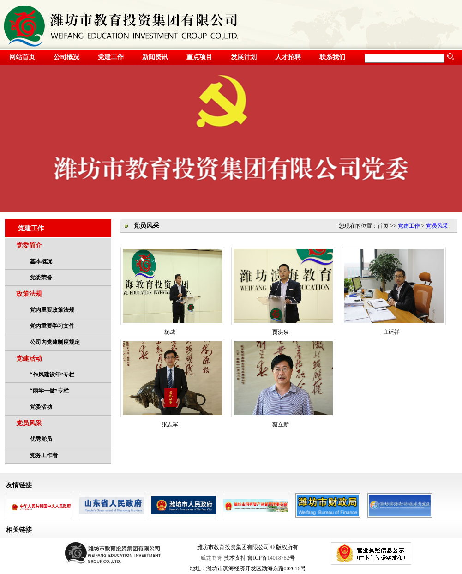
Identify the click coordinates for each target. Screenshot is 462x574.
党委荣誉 (41, 277)
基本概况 (41, 261)
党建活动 (29, 358)
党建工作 (111, 57)
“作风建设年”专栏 (52, 374)
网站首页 (22, 57)
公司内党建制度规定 (55, 342)
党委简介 (29, 245)
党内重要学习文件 (52, 326)
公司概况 (66, 57)
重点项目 (199, 57)
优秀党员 (41, 439)
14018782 (278, 558)
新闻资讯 (155, 57)
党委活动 (41, 407)
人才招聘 (288, 57)
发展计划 (244, 57)
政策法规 (29, 293)
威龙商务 (211, 558)
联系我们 (332, 57)
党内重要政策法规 (52, 310)
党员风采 (29, 423)
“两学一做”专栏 (49, 390)
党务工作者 (44, 455)
